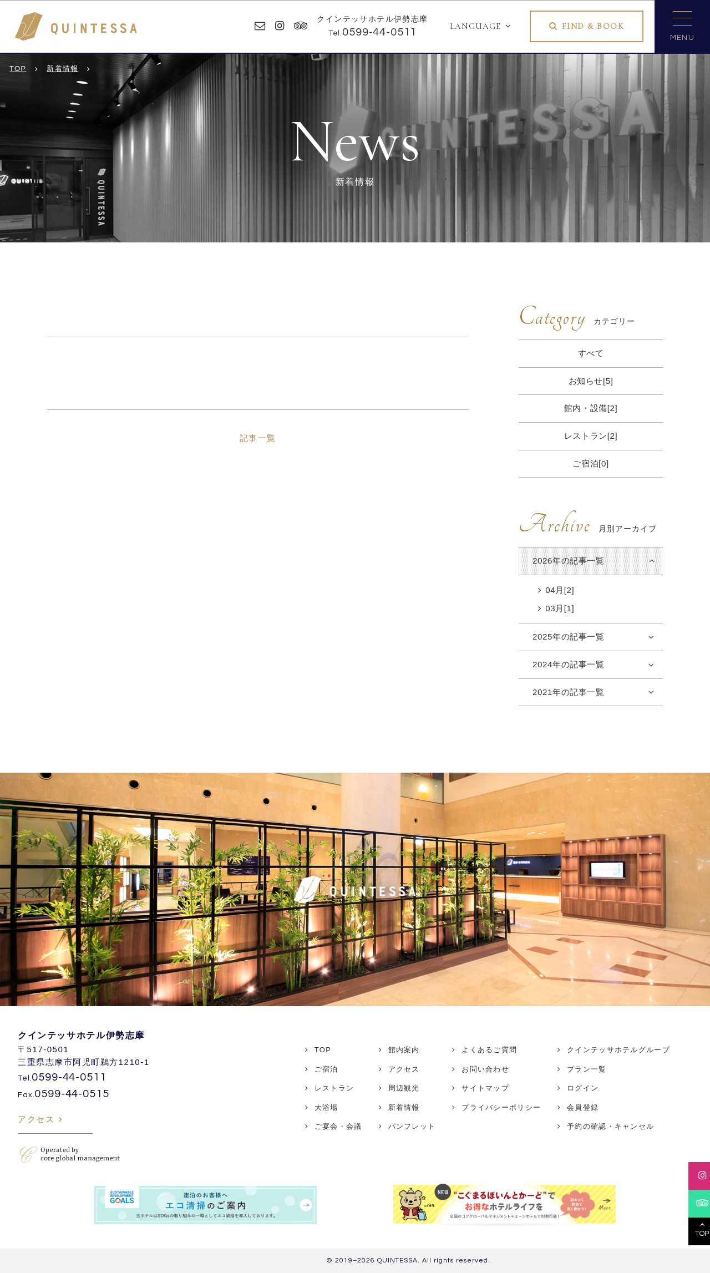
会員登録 (583, 1107)
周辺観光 (404, 1088)
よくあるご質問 (489, 1050)
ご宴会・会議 (338, 1126)
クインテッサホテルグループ (618, 1050)
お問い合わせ (485, 1069)
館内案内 (404, 1050)
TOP (323, 1050)
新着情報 (404, 1107)
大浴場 (326, 1107)
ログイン (583, 1088)
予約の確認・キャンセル (610, 1126)
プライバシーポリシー (501, 1107)
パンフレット (412, 1126)
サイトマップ (485, 1088)
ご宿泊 (326, 1069)
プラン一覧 (587, 1069)
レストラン (334, 1088)
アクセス (36, 1119)
